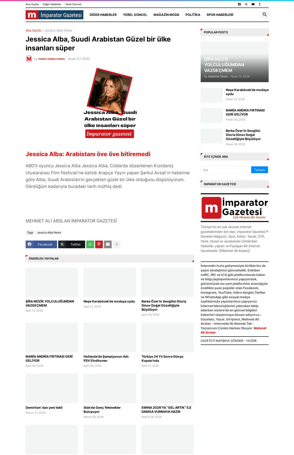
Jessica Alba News (58, 30)
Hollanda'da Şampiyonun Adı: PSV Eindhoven (106, 358)
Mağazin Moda (166, 15)
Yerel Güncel (73, 4)
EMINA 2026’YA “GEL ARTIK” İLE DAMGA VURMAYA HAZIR (166, 409)
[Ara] (226, 169)
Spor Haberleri (220, 15)
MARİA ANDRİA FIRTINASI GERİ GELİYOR (49, 358)
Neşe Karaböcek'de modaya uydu (109, 301)
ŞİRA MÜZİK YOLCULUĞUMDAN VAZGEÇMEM (50, 303)
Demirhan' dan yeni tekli (44, 407)
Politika (193, 15)
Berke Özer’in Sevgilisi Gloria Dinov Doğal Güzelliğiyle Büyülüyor (164, 305)
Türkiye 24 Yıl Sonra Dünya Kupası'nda (162, 358)
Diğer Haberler (52, 4)
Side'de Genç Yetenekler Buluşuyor (102, 409)
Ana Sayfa (32, 4)
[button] (265, 15)
